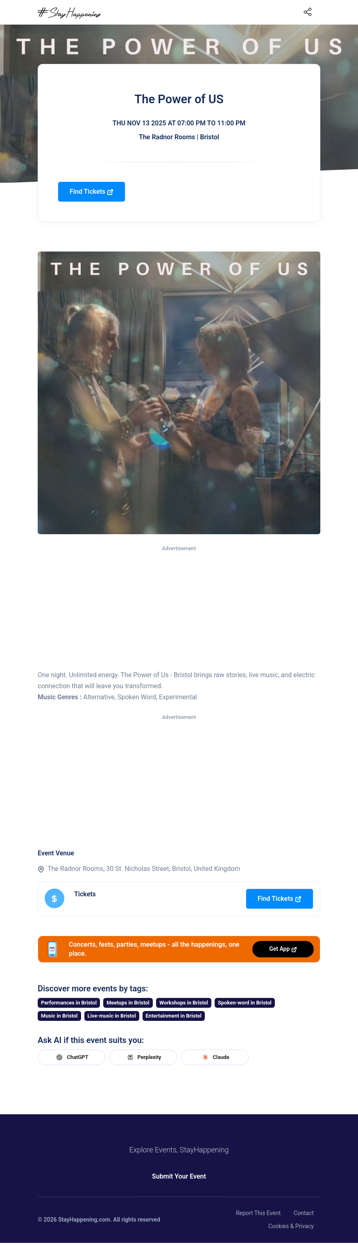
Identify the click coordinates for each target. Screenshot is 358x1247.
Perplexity (143, 1057)
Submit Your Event (179, 1176)
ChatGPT (71, 1057)
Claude (214, 1057)
